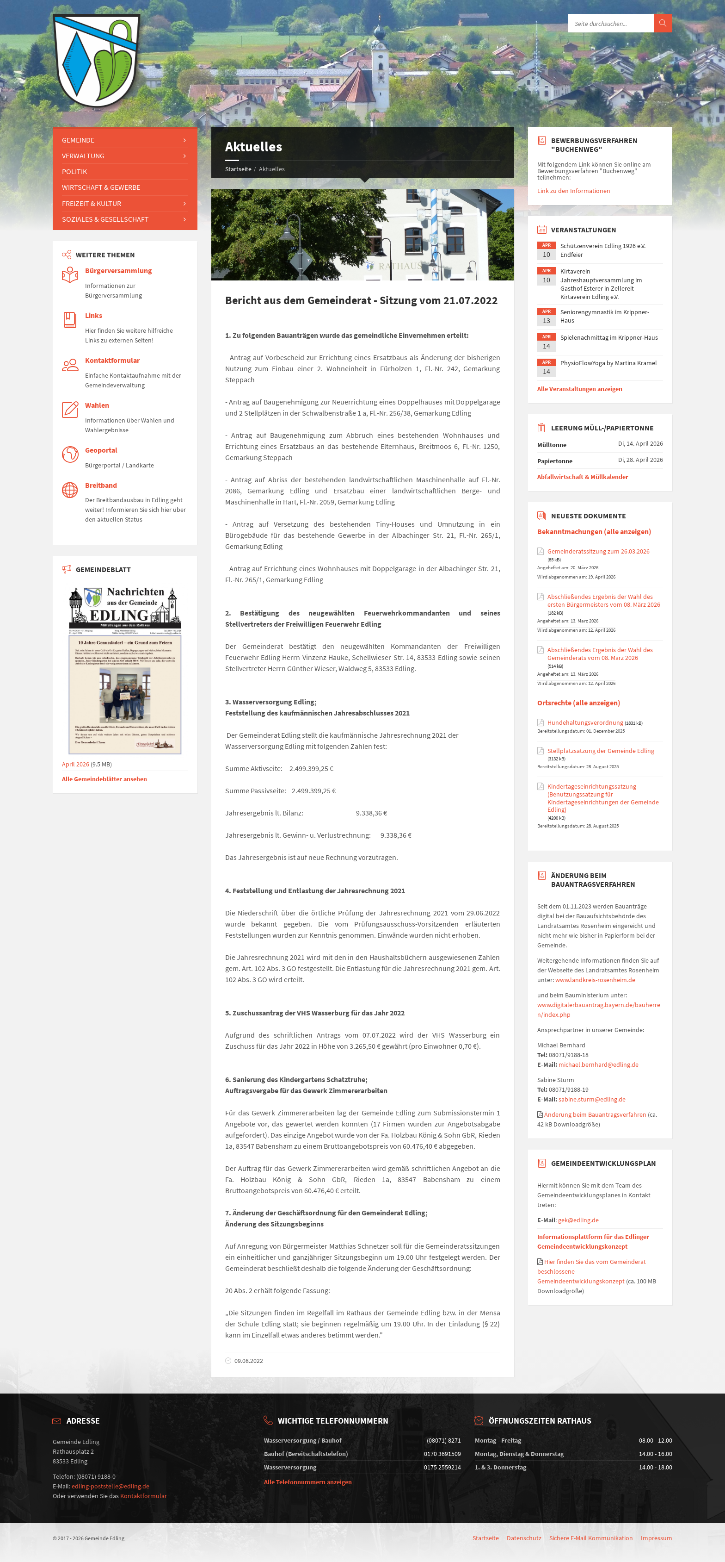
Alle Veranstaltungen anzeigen (579, 389)
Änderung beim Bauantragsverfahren (595, 1114)
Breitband (101, 485)
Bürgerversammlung (118, 270)
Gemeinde (78, 139)
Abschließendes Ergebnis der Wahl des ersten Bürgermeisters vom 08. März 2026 (603, 601)
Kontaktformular (112, 360)
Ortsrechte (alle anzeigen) (579, 702)
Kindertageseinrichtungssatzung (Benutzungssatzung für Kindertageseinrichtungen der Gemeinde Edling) (603, 798)
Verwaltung (83, 155)
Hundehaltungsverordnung (585, 723)
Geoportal (101, 450)
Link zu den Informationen (573, 191)
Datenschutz (524, 1538)
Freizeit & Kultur (91, 203)
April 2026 (125, 760)
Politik (74, 171)
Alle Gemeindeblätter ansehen (104, 779)
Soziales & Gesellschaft (105, 219)
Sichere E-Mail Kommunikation (591, 1538)
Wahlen (97, 405)
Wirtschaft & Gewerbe (101, 187)
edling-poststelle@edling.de (110, 1486)
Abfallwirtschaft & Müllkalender (582, 477)
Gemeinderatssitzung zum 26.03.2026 (598, 551)
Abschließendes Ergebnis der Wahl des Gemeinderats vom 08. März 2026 (600, 654)
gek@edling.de (578, 1220)
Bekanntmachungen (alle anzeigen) (594, 531)
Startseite (238, 169)
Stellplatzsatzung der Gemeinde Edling (600, 751)
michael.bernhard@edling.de (599, 1064)
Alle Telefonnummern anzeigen (308, 1482)
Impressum (656, 1538)
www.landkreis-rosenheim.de (595, 980)
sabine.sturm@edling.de (592, 1099)
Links (93, 315)
